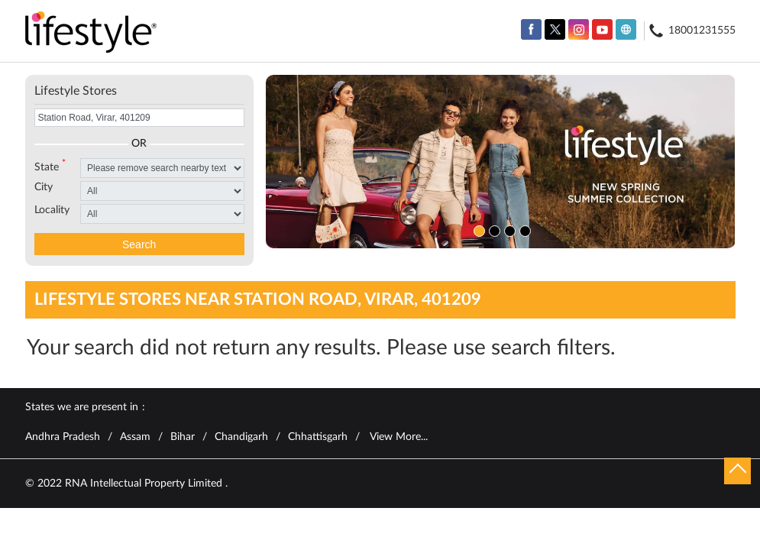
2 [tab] (492, 229)
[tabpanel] (501, 161)
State (50, 166)
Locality (52, 210)
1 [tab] (477, 229)
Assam (135, 437)
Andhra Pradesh (62, 437)
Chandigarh (241, 437)
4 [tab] (523, 229)
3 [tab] (508, 229)
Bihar (182, 437)
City (43, 187)
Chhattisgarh (318, 437)
